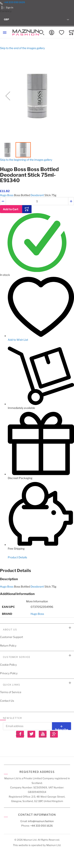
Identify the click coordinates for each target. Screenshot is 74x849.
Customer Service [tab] (16, 657)
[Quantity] (37, 201)
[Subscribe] (61, 726)
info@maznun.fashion (41, 821)
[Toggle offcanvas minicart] (71, 32)
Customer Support (11, 637)
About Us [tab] (10, 629)
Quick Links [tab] (11, 684)
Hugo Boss (6, 195)
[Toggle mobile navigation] (4, 32)
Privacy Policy (9, 673)
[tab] (37, 571)
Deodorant (37, 195)
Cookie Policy (8, 664)
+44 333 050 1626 (14, 2)
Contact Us (7, 700)
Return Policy (8, 645)
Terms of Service (10, 692)
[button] (37, 19)
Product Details (17, 557)
